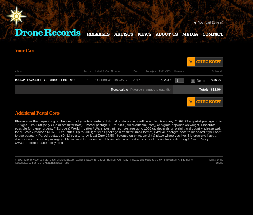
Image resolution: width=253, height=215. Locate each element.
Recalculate (119, 89)
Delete (198, 80)
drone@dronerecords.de (59, 159)
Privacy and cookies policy (146, 159)
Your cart (204, 22)
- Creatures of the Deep (45, 80)
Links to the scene (216, 161)
